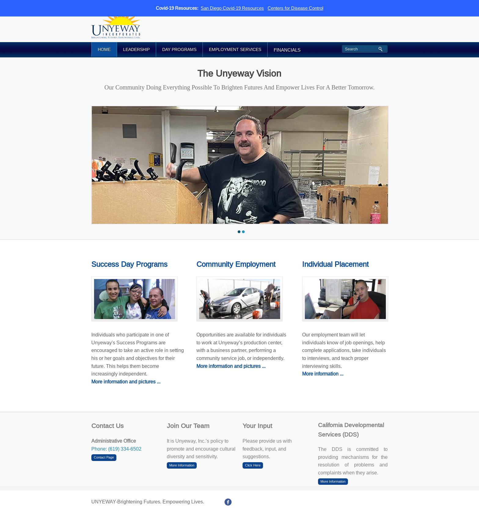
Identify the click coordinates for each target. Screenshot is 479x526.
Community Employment (236, 267)
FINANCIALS (287, 52)
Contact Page (104, 460)
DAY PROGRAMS (179, 52)
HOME (104, 52)
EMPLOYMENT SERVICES (235, 52)
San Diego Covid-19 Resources (232, 8)
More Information (181, 468)
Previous (96, 174)
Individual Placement (335, 267)
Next (384, 174)
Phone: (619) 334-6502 (116, 451)
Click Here (253, 468)
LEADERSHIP (136, 52)
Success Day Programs (129, 267)
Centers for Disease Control (295, 8)
